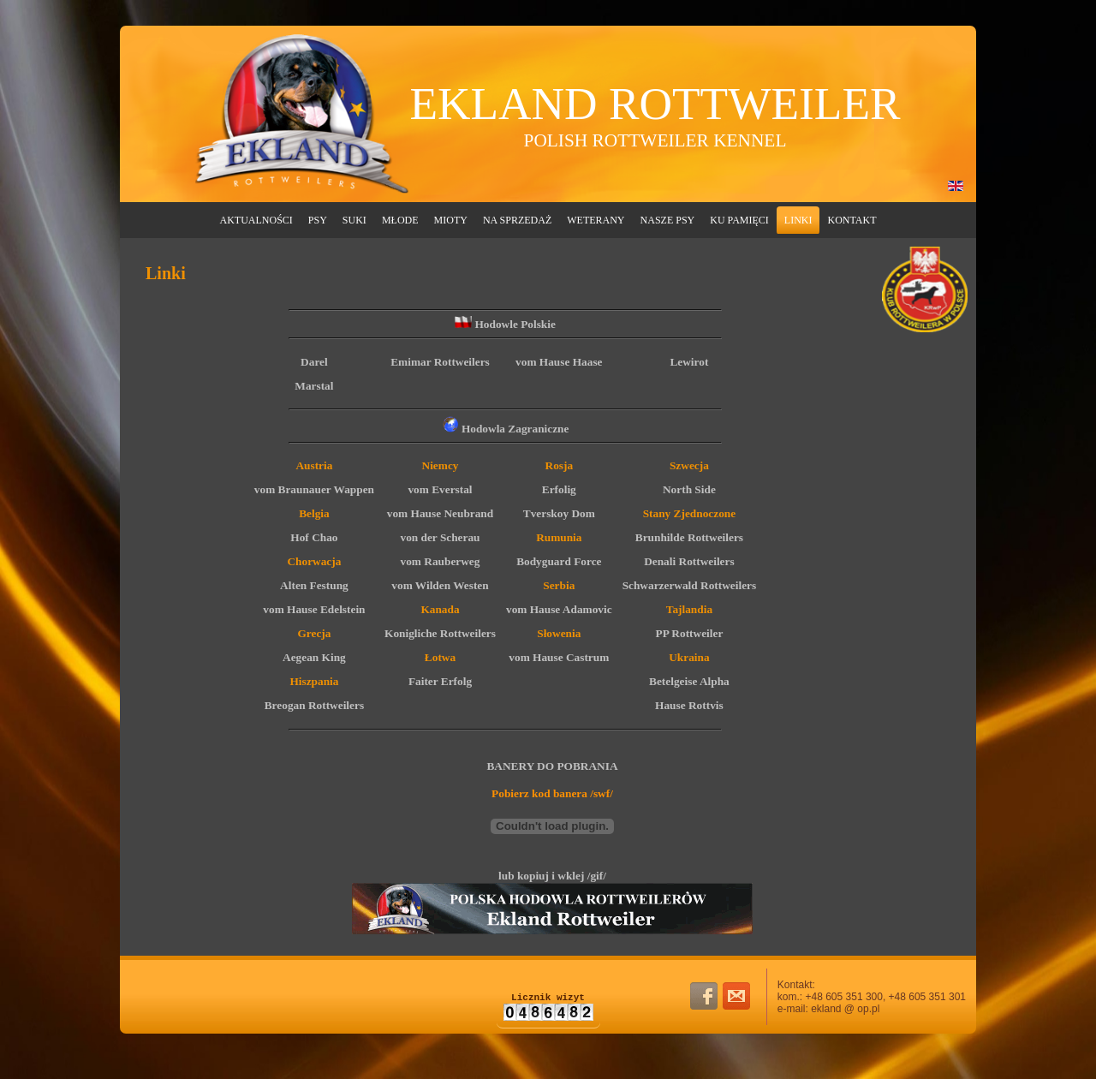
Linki (798, 220)
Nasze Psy (667, 220)
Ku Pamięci (739, 220)
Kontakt (851, 220)
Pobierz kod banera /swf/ (552, 793)
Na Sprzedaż (517, 220)
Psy (317, 220)
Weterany (595, 220)
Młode (400, 220)
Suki (354, 220)
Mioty (451, 220)
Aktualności (256, 220)
